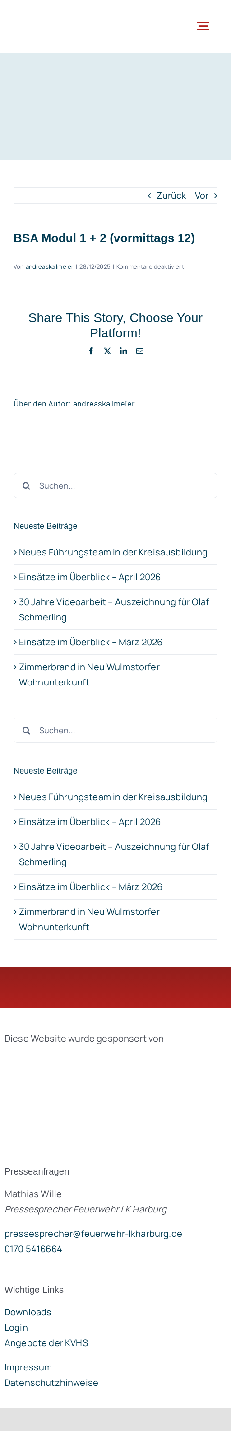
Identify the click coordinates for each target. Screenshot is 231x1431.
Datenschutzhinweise (51, 1382)
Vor (201, 195)
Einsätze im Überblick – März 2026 (90, 887)
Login (16, 1327)
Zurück (171, 195)
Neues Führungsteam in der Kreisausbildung (113, 797)
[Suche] (26, 730)
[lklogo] (50, 13)
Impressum (28, 1367)
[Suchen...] (115, 730)
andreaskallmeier (50, 266)
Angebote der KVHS (46, 1343)
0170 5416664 (33, 1249)
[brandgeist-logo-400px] (72, 1059)
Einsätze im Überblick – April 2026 (90, 822)
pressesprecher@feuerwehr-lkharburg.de (93, 1233)
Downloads (28, 1312)
